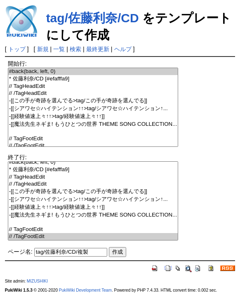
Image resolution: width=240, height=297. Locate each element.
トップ (17, 49)
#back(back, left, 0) (93, 71)
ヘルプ (123, 49)
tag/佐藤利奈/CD (92, 18)
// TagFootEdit (93, 138)
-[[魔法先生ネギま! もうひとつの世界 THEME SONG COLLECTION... (93, 124)
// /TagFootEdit (93, 145)
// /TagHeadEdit (93, 93)
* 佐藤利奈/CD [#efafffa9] (93, 79)
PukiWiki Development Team (85, 290)
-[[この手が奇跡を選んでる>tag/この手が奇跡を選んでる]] (93, 101)
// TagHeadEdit (93, 86)
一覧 (59, 49)
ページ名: (20, 251)
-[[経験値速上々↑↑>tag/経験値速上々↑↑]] (93, 116)
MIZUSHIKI (37, 281)
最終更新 (97, 49)
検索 (75, 49)
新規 (43, 49)
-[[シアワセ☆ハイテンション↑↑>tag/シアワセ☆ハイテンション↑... (93, 109)
